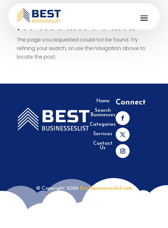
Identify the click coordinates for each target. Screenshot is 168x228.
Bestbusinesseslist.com (106, 188)
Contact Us (103, 145)
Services (102, 134)
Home (103, 101)
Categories (103, 124)
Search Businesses (102, 112)
